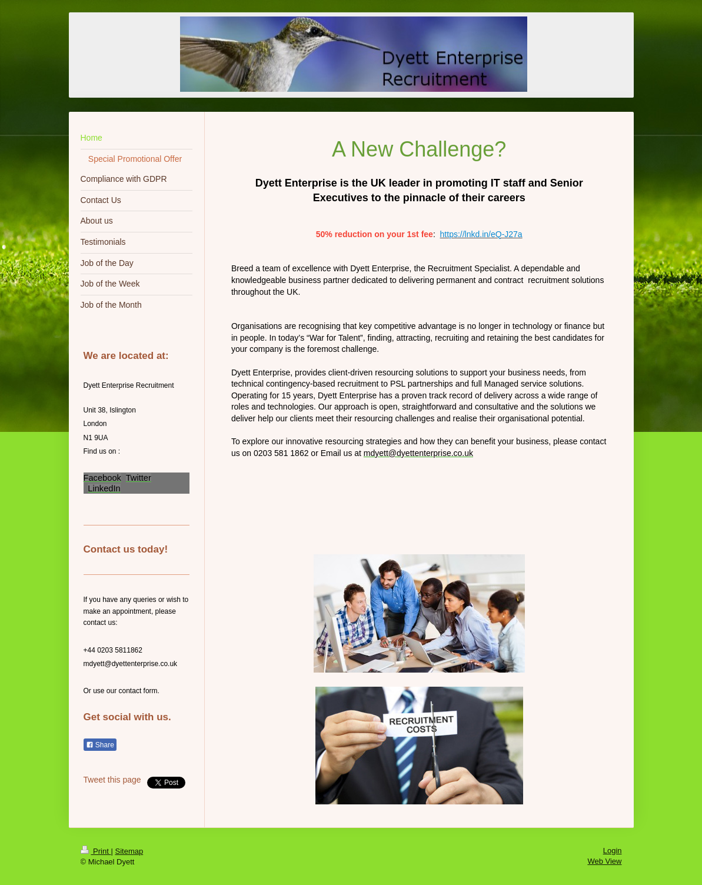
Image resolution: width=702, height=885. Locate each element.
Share (100, 745)
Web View (604, 861)
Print (96, 851)
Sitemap (129, 851)
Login (612, 850)
